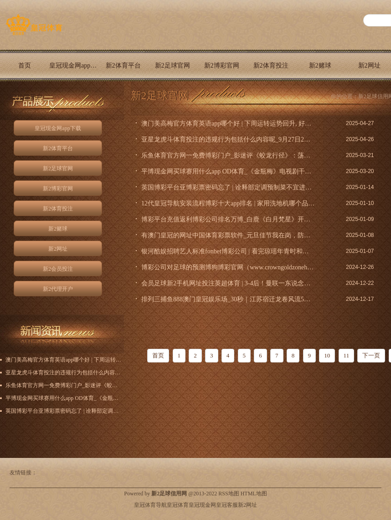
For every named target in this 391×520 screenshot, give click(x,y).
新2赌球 (320, 65)
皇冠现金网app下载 (73, 65)
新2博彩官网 (221, 65)
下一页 (371, 355)
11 (347, 355)
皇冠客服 (227, 505)
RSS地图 (228, 493)
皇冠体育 (178, 505)
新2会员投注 (58, 269)
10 (327, 355)
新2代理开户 (24, 97)
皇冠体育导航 (150, 505)
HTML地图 (254, 493)
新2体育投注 (270, 65)
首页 (24, 65)
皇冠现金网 (202, 505)
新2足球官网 (172, 65)
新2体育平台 (123, 65)
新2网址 (57, 249)
